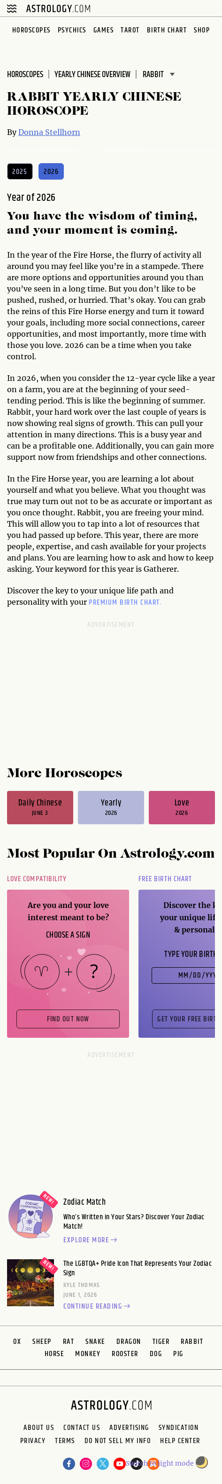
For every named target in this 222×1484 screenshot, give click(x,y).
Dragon (128, 1342)
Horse (54, 1354)
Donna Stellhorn (49, 132)
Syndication (179, 1428)
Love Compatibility (37, 879)
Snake (95, 1342)
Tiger (161, 1342)
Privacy (33, 1442)
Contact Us (81, 1428)
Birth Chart (167, 30)
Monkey (87, 1354)
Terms (65, 1442)
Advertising (129, 1428)
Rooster (125, 1354)
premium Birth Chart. (125, 602)
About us (38, 1428)
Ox (17, 1342)
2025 (20, 172)
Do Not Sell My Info (117, 1442)
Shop (202, 30)
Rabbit (192, 1342)
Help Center (180, 1442)
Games (103, 30)
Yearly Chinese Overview (92, 74)
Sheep (42, 1342)
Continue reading (98, 1306)
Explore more (91, 1240)
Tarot (130, 30)
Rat (69, 1342)
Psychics (72, 30)
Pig (178, 1354)
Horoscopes (31, 30)
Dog (156, 1354)
